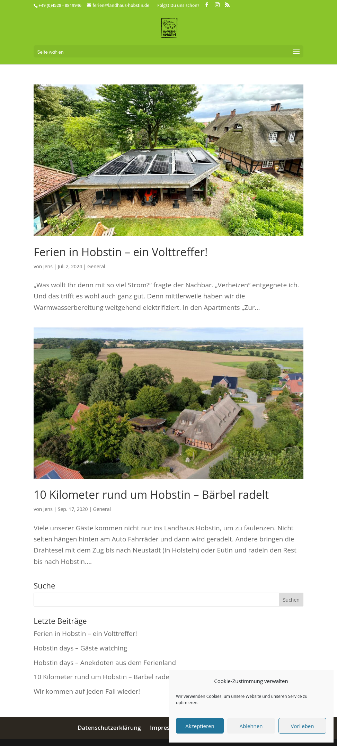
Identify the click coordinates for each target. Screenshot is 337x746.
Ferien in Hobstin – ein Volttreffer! (120, 251)
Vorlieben (302, 725)
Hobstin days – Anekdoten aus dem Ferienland (105, 662)
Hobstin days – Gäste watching (80, 648)
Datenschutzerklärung (109, 727)
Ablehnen (251, 725)
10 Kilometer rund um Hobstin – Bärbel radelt (151, 494)
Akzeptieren (199, 725)
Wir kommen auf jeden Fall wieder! (87, 691)
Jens (48, 266)
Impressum (166, 727)
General (96, 266)
